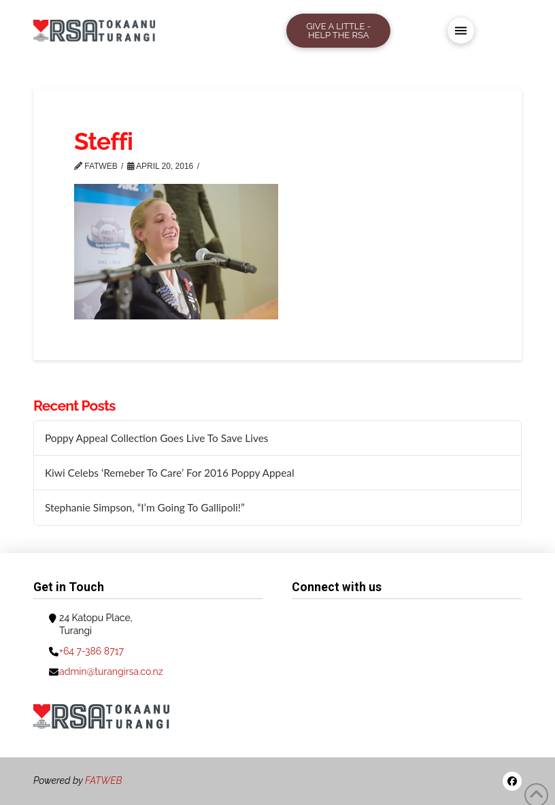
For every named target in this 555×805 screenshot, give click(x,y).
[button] (461, 31)
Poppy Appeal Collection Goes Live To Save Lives (157, 438)
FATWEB (103, 780)
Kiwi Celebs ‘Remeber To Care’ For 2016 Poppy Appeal (170, 473)
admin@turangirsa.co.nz (111, 671)
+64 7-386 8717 (91, 651)
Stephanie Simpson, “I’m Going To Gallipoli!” (145, 507)
